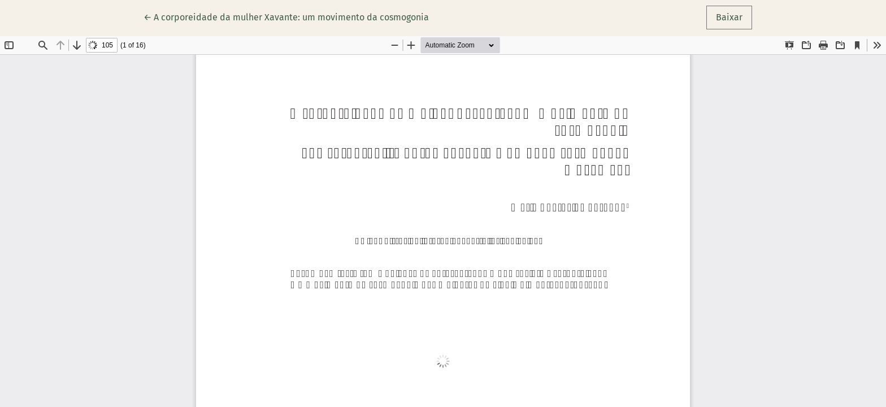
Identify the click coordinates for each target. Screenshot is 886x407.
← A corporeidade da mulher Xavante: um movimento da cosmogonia (286, 16)
